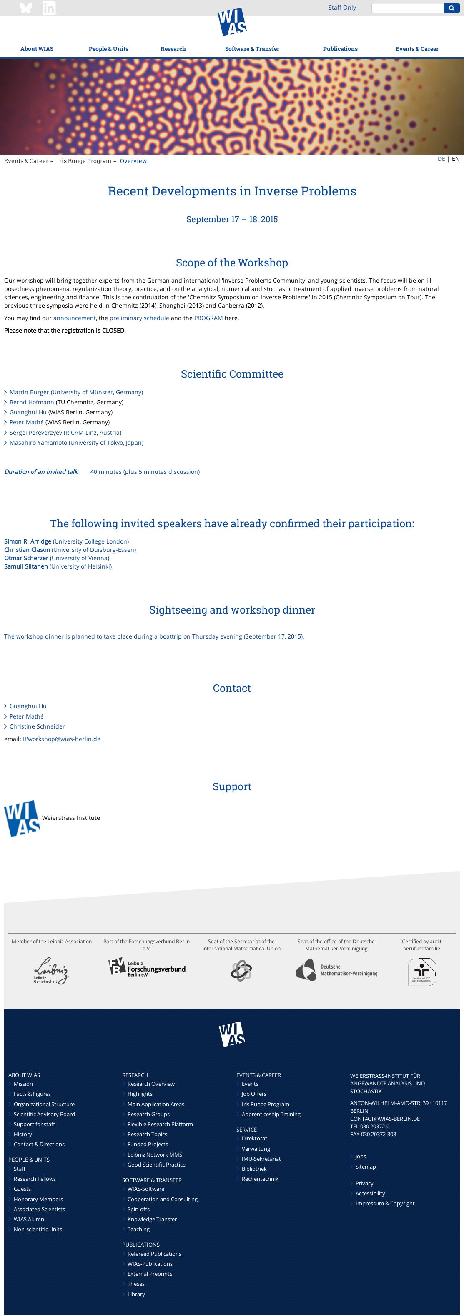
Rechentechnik (260, 1178)
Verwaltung (256, 1148)
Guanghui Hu (28, 412)
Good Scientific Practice (157, 1164)
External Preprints (150, 1273)
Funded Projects (148, 1144)
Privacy (365, 1183)
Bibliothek (254, 1168)
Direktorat (254, 1138)
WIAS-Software (146, 1188)
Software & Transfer (252, 49)
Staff (19, 1168)
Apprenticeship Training (271, 1114)
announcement (74, 318)
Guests (22, 1188)
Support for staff (34, 1124)
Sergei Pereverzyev (36, 432)
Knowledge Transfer (152, 1219)
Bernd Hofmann (32, 402)
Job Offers (254, 1093)
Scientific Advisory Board (44, 1114)
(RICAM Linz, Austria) (91, 432)
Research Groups (149, 1114)
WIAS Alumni (29, 1219)
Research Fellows (35, 1178)
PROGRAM (208, 318)
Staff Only (342, 7)
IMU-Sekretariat (261, 1158)
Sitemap (366, 1166)
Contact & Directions (39, 1144)
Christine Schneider (37, 726)
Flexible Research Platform (160, 1124)
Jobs (361, 1156)
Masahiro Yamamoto (38, 442)
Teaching (139, 1229)
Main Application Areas (156, 1104)
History (23, 1134)
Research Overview (151, 1083)
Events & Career (417, 49)
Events (250, 1083)
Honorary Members (38, 1199)
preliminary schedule (140, 318)
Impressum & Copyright (385, 1203)
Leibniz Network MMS (155, 1154)
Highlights (140, 1093)
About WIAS (36, 49)
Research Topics (147, 1134)
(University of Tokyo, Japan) (105, 442)
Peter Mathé (27, 422)
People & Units (108, 49)
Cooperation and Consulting (163, 1199)
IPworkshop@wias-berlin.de (61, 739)
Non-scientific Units (38, 1229)
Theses (136, 1283)
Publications (340, 49)
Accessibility (370, 1193)
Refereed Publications (154, 1253)
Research (173, 49)
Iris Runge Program (84, 161)
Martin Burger (29, 392)
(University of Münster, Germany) (96, 392)
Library (136, 1294)
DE (441, 159)
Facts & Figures (32, 1093)
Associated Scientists (39, 1209)
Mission (23, 1083)
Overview (133, 161)
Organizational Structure (44, 1104)
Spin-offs (139, 1209)
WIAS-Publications (150, 1263)
